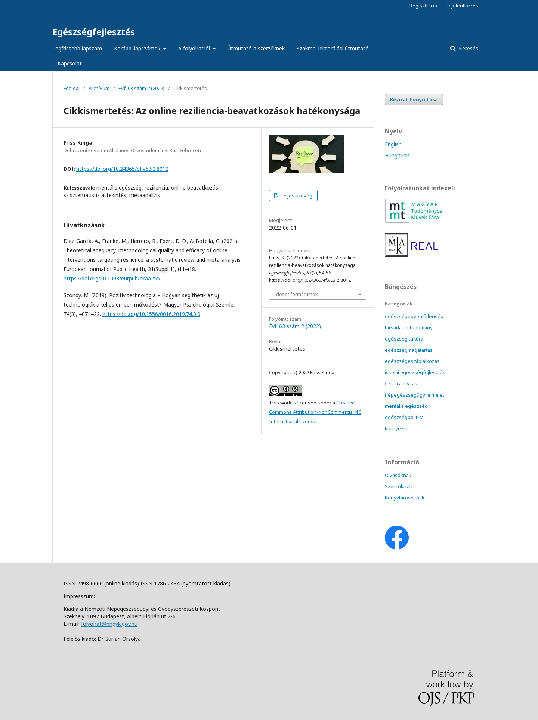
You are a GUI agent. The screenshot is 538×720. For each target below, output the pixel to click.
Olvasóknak (398, 475)
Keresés (467, 48)
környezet (396, 428)
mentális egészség (406, 406)
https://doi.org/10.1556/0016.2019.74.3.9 (151, 313)
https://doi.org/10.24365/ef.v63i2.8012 (122, 168)
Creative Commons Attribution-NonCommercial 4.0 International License (315, 412)
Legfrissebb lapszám (77, 48)
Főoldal (72, 88)
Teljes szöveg (295, 195)
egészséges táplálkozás (412, 361)
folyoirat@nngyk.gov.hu (109, 623)
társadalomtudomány (409, 327)
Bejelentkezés (462, 5)
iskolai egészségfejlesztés (415, 372)
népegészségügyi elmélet (414, 394)
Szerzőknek (398, 486)
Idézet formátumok (296, 294)
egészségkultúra (404, 338)
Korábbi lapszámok (138, 48)
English (393, 144)
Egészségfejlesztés (93, 31)
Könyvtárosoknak (404, 497)
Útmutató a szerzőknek (256, 48)
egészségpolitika (404, 417)
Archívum (99, 88)
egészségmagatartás (409, 350)
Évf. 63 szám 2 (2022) (141, 88)
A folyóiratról (194, 48)
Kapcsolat (70, 63)
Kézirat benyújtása (414, 99)
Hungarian (397, 155)
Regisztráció (423, 5)
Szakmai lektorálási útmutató (333, 48)
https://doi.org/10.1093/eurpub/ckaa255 (112, 278)
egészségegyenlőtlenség (414, 316)
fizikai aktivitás (401, 383)
